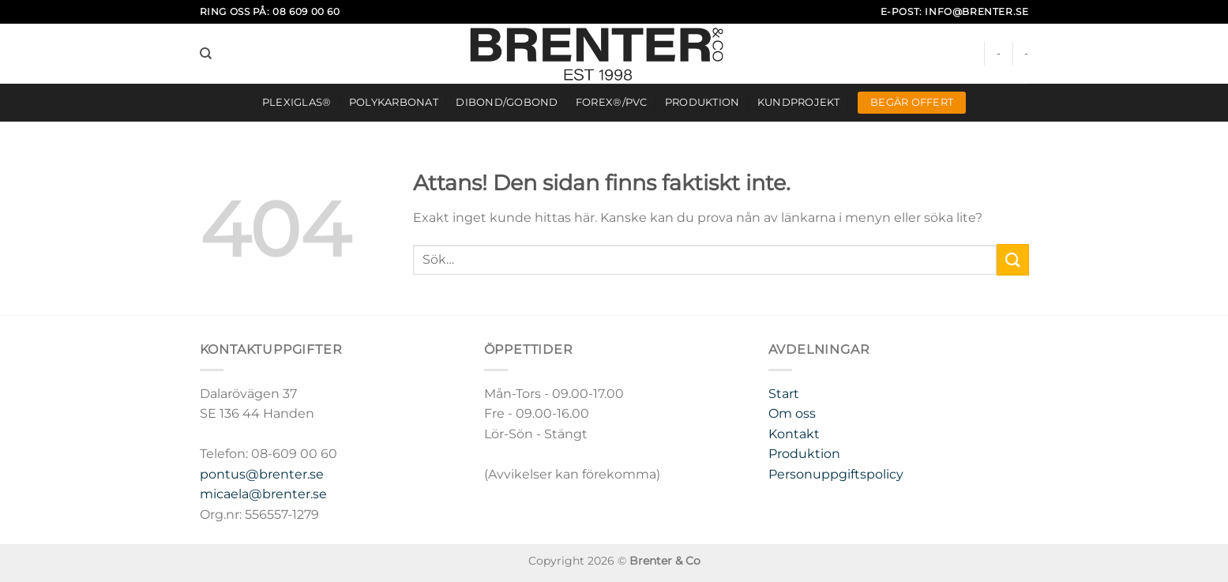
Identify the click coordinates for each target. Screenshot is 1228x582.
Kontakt (794, 433)
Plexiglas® (297, 102)
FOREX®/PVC (612, 102)
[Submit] (1012, 259)
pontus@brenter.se (262, 474)
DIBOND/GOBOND (507, 102)
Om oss (792, 413)
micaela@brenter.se (263, 493)
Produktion (702, 102)
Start (783, 393)
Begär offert (911, 102)
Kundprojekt (798, 102)
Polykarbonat (393, 102)
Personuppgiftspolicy (835, 474)
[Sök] (206, 54)
